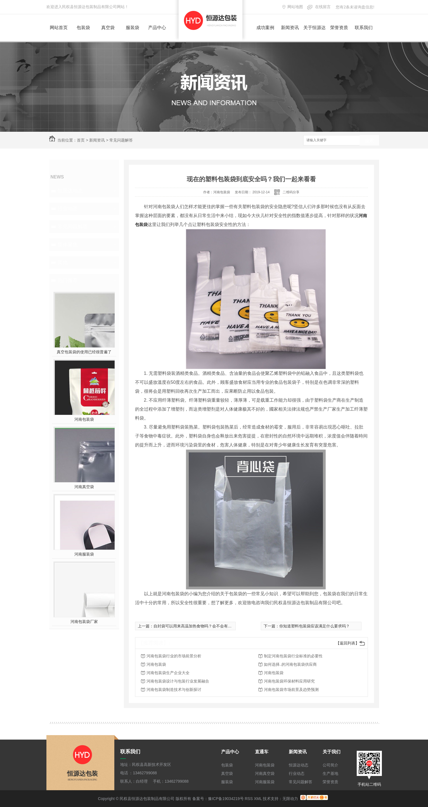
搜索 (369, 140)
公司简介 (330, 765)
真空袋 (108, 27)
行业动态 (68, 208)
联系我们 (364, 27)
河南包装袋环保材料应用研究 (289, 681)
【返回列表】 (347, 643)
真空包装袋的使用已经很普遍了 (84, 352)
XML (258, 798)
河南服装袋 (84, 554)
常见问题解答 (121, 140)
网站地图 (295, 6)
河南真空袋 (84, 486)
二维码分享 (291, 192)
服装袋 (132, 27)
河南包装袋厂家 (84, 621)
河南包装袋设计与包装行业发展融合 (177, 681)
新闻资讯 (290, 27)
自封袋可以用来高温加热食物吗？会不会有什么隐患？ (200, 626)
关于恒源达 (314, 27)
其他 (63, 262)
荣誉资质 (339, 27)
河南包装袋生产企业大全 (168, 672)
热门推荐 (68, 280)
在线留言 (323, 6)
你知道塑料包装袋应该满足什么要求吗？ (314, 626)
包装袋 (83, 27)
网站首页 (59, 27)
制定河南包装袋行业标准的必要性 (293, 656)
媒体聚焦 (68, 244)
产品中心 (157, 27)
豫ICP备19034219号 (226, 798)
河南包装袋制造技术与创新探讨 (173, 689)
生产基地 (330, 773)
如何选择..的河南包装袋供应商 (290, 664)
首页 (81, 140)
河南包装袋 (84, 419)
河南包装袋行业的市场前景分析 (173, 656)
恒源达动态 (70, 191)
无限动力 (290, 798)
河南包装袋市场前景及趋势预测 (291, 689)
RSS (249, 798)
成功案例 (265, 27)
